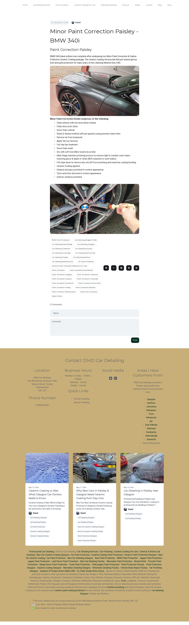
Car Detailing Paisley (60, 257)
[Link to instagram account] (115, 378)
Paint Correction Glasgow (62, 274)
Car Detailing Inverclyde (61, 253)
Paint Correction (62, 5)
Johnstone (151, 406)
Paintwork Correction (88, 292)
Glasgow (151, 399)
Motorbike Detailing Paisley (106, 567)
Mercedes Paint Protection (119, 561)
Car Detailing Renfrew (81, 257)
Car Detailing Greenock (61, 249)
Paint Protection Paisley (132, 564)
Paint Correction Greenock (87, 274)
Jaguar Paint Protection (151, 558)
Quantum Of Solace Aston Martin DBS (57, 571)
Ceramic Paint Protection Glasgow (140, 555)
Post (135, 340)
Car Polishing (106, 551)
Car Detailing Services (41, 5)
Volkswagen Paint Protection (105, 564)
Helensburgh (151, 435)
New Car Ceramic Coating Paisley (90, 531)
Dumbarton (151, 432)
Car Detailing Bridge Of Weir (86, 240)
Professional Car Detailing (41, 551)
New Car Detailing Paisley (92, 561)
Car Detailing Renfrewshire (62, 262)
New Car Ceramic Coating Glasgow (91, 527)
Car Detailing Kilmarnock (85, 253)
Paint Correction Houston (62, 279)
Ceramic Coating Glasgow (40, 531)
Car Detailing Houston (83, 249)
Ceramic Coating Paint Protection (107, 555)
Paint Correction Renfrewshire (64, 292)
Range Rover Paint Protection (53, 564)
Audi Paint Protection (105, 558)
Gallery (137, 5)
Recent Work (57, 296)
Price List (125, 5)
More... (170, 5)
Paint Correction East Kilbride (81, 270)
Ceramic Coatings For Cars (84, 5)
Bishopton (151, 410)
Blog (160, 5)
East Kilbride (151, 425)
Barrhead (151, 428)
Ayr (151, 421)
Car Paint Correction (80, 555)
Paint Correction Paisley (61, 287)
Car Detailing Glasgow (86, 244)
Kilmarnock (151, 417)
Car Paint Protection (86, 262)
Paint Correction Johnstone (62, 283)
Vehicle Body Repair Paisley (134, 567)
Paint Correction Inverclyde (87, 279)
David (35, 513)
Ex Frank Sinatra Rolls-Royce (90, 571)
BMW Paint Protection (61, 240)
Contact (149, 5)
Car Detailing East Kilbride (62, 244)
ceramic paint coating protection (70, 590)
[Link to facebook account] (110, 378)
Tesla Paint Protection (79, 564)
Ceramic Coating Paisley (39, 536)
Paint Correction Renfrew (86, 287)
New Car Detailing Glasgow (80, 558)
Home (25, 5)
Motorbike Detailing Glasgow (77, 567)
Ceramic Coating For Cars (126, 551)
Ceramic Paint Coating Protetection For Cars (69, 266)
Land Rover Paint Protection (65, 561)
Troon (151, 414)
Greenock (151, 439)
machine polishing (115, 587)
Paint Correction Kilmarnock (89, 283)
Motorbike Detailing (108, 5)
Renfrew (151, 403)
